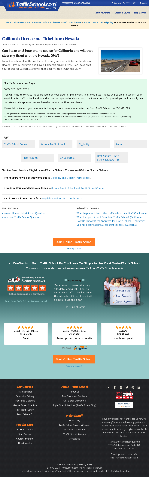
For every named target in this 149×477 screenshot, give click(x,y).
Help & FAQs (140, 12)
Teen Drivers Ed (25, 414)
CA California (67, 157)
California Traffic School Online (46, 22)
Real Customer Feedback (74, 396)
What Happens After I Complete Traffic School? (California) (109, 217)
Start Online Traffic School (74, 242)
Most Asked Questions (34, 213)
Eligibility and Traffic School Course (62, 198)
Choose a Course (122, 12)
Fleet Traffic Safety (24, 409)
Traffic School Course (71, 22)
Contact (116, 3)
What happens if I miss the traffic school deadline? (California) (112, 213)
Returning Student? (74, 248)
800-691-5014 (130, 3)
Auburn (120, 144)
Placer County (30, 157)
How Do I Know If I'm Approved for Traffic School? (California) (111, 221)
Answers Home (10, 213)
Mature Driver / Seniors (25, 405)
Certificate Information (74, 429)
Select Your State (102, 12)
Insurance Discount (25, 400)
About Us (74, 391)
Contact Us (74, 438)
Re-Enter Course (25, 429)
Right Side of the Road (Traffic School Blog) (74, 405)
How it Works (25, 443)
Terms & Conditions (67, 464)
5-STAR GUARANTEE (76, 3)
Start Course (24, 434)
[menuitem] (102, 13)
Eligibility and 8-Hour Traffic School (70, 177)
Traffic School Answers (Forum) (74, 425)
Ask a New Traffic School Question (21, 217)
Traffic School (25, 391)
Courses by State (24, 438)
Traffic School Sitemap (74, 434)
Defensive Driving (25, 396)
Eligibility (109, 22)
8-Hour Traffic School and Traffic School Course (77, 188)
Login (143, 3)
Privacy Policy (85, 464)
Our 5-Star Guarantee (74, 400)
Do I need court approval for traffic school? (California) (107, 224)
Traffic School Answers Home (16, 22)
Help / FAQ (74, 420)
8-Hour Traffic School (93, 22)
